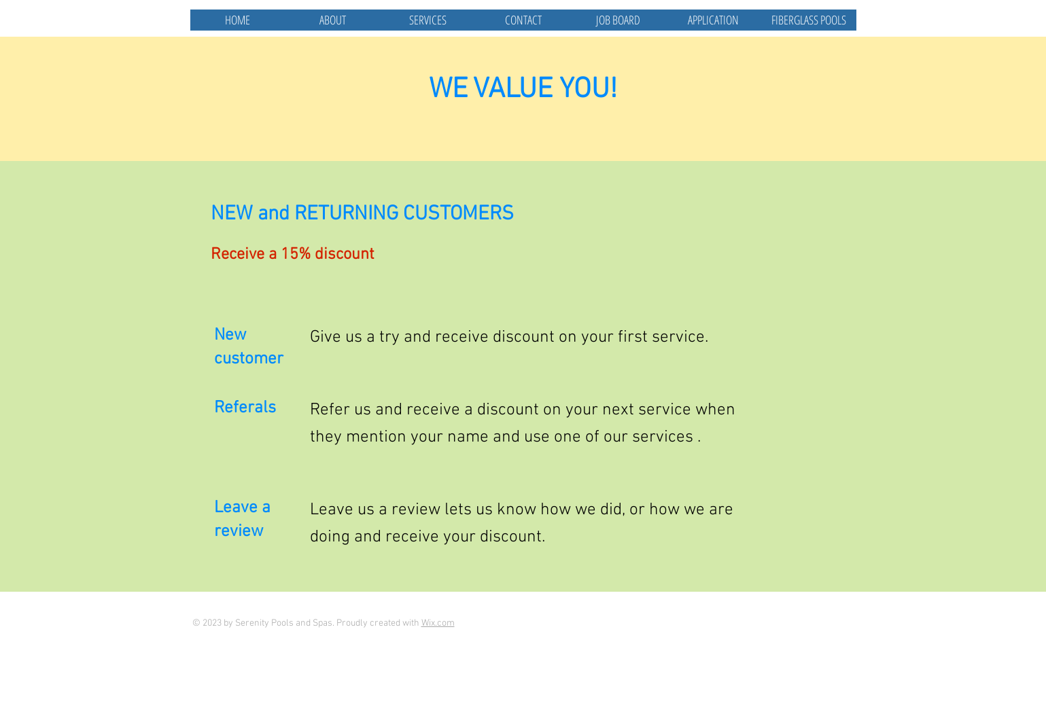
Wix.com (438, 623)
